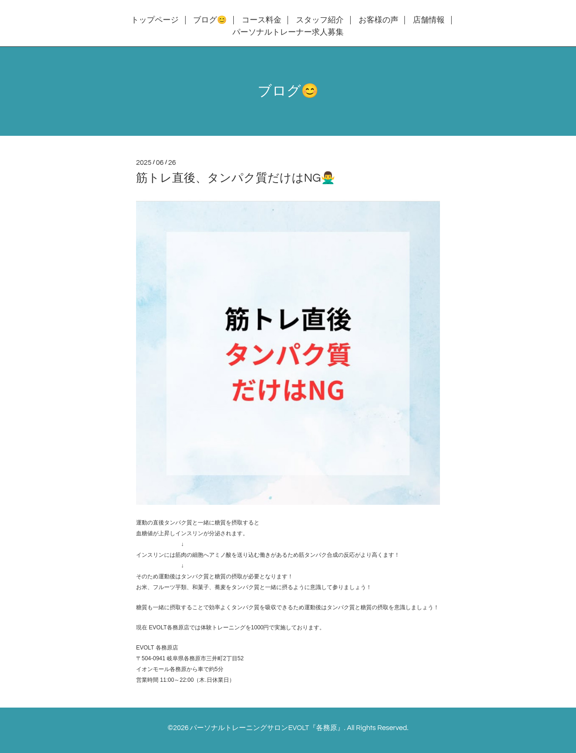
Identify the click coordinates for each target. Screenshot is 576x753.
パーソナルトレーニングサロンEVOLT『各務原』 (267, 727)
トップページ (155, 20)
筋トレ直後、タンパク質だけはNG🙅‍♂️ (235, 178)
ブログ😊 (210, 20)
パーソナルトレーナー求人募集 (288, 32)
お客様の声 (378, 20)
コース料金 (261, 20)
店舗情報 (429, 20)
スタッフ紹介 (320, 20)
